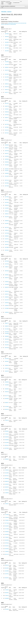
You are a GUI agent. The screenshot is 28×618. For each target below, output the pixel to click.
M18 (5, 24)
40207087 (7, 45)
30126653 (7, 442)
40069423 (7, 67)
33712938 (7, 328)
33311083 (7, 176)
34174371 (7, 120)
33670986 (7, 183)
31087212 (7, 368)
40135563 (7, 570)
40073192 (7, 241)
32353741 (7, 294)
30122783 (7, 216)
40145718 (7, 70)
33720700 (7, 263)
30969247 (7, 402)
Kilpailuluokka (16, 2)
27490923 (7, 551)
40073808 (7, 47)
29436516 (7, 436)
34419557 (7, 223)
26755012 (7, 542)
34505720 (7, 277)
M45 (11, 24)
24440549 (7, 484)
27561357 (7, 503)
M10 (13, 23)
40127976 (7, 299)
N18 (2, 24)
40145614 (7, 79)
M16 (25, 23)
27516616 (7, 589)
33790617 (7, 109)
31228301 (7, 208)
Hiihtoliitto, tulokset (6, 11)
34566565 (7, 173)
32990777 (7, 323)
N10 (14, 23)
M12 (16, 23)
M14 (23, 23)
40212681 (7, 74)
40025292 (7, 168)
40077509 (7, 124)
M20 (7, 24)
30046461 (7, 431)
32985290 (7, 365)
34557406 (7, 150)
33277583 (7, 196)
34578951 (7, 127)
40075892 (7, 33)
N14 (20, 23)
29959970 (7, 487)
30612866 (7, 199)
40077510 (7, 227)
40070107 (7, 39)
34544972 (7, 577)
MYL (9, 24)
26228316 (7, 545)
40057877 (7, 153)
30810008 (7, 339)
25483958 (7, 598)
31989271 (7, 266)
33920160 (7, 291)
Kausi (8, 2)
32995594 (7, 312)
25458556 (7, 531)
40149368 (7, 42)
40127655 (7, 77)
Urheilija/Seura (12, 6)
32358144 (7, 230)
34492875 (7, 371)
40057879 (7, 86)
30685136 (7, 481)
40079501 (7, 250)
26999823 (7, 459)
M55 (13, 24)
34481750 (7, 106)
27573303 (7, 528)
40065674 (7, 147)
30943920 (7, 398)
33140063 (7, 284)
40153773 (7, 92)
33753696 (7, 308)
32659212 (7, 213)
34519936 (7, 164)
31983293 (7, 305)
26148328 (7, 534)
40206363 (7, 548)
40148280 (7, 61)
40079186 (7, 261)
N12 (18, 23)
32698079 (7, 326)
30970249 (7, 347)
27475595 (7, 514)
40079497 (7, 341)
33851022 (7, 210)
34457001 (7, 244)
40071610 (7, 132)
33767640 (7, 114)
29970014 (7, 445)
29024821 (7, 361)
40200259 (7, 36)
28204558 (7, 540)
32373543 (7, 202)
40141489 (7, 64)
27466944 (7, 492)
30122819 (7, 344)
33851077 (7, 117)
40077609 (7, 185)
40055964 (7, 159)
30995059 (7, 220)
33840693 (7, 388)
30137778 (7, 395)
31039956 (7, 384)
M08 (9, 23)
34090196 (7, 111)
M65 (15, 24)
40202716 (7, 89)
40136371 (7, 238)
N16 (21, 23)
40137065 (7, 50)
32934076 (7, 391)
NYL (4, 24)
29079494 (7, 358)
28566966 (7, 478)
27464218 (7, 595)
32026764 (7, 205)
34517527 (7, 103)
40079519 (7, 270)
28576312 (7, 475)
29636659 (7, 439)
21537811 (7, 573)
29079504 (7, 448)
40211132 (7, 554)
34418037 (7, 170)
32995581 (7, 274)
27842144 (7, 420)
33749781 (7, 156)
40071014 (7, 180)
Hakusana (8, 1)
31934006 (7, 333)
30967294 (7, 409)
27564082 (7, 520)
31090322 (7, 281)
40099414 (7, 83)
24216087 (7, 472)
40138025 (7, 525)
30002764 (7, 489)
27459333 (7, 517)
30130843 (7, 609)
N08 (11, 23)
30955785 (7, 287)
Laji (21, 1)
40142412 (7, 130)
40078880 (7, 247)
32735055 (7, 406)
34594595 (7, 144)
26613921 (7, 568)
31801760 (7, 565)
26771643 (7, 523)
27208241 (7, 537)
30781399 (7, 331)
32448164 (7, 302)
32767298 (7, 233)
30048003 (7, 336)
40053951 (7, 592)
